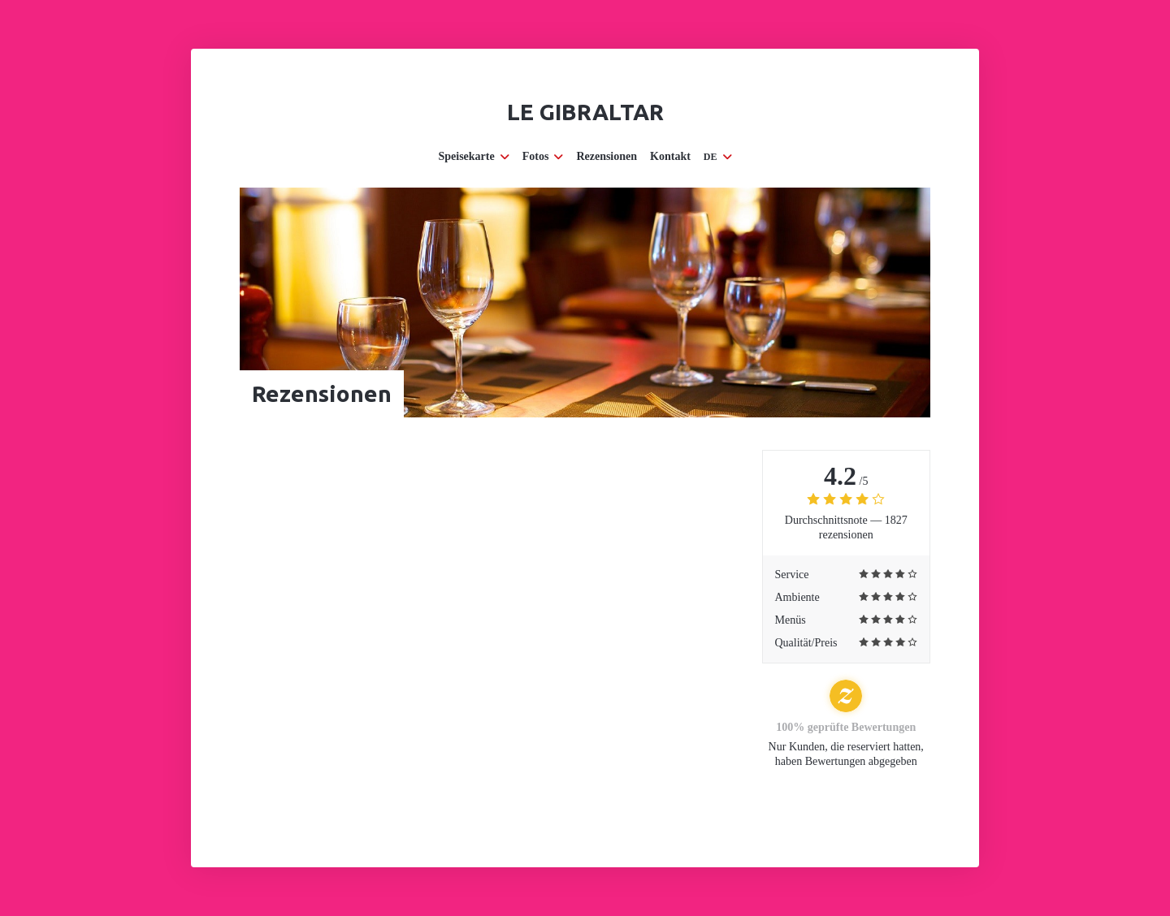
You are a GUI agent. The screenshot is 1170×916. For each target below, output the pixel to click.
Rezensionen (606, 156)
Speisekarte (473, 156)
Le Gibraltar (585, 111)
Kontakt (670, 156)
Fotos (543, 156)
